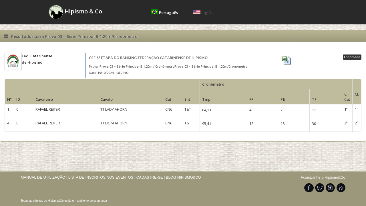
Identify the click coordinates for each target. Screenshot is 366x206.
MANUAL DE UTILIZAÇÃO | (44, 177)
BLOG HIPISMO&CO (183, 177)
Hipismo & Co (75, 12)
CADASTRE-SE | (151, 177)
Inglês (202, 12)
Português (165, 12)
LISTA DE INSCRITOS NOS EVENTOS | (102, 177)
